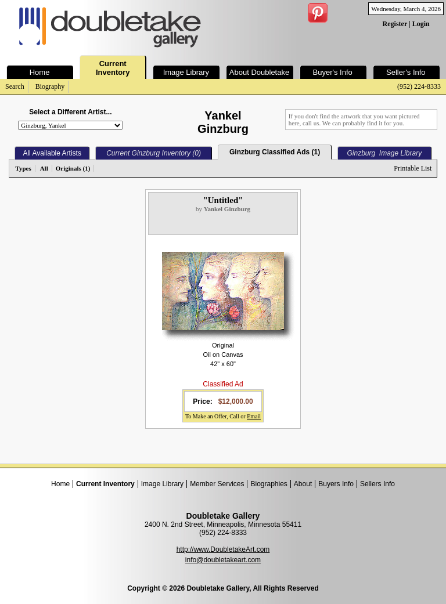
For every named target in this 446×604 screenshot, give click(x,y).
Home (60, 484)
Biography (50, 86)
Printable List (412, 168)
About (303, 484)
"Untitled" (223, 200)
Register (395, 24)
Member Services (217, 484)
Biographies (268, 484)
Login (421, 24)
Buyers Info (336, 484)
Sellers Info (377, 484)
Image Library (162, 484)
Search (14, 86)
